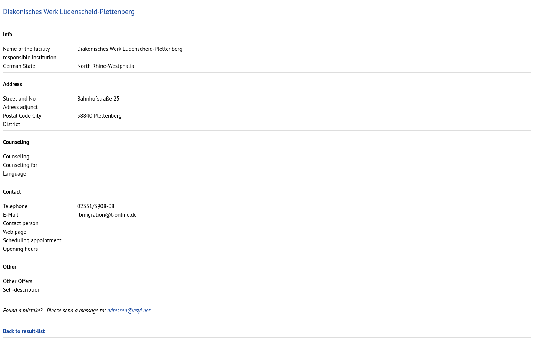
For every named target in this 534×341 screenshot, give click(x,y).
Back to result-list (24, 331)
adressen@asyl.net (128, 310)
